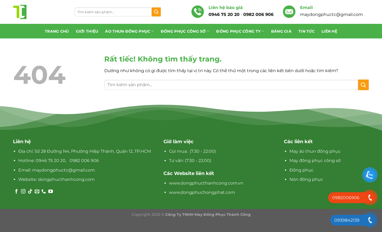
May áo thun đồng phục (315, 151)
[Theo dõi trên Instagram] (23, 191)
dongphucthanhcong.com (66, 179)
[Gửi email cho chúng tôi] (37, 191)
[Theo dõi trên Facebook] (16, 191)
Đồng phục (301, 170)
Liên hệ (329, 31)
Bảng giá (281, 31)
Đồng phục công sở (185, 31)
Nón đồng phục (306, 179)
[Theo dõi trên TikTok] (30, 191)
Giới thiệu (87, 31)
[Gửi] (156, 11)
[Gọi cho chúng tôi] (43, 191)
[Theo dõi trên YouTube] (50, 191)
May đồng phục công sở (315, 160)
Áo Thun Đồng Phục (129, 31)
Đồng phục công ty (240, 31)
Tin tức (306, 31)
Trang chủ (57, 31)
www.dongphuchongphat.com (202, 192)
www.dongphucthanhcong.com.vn (206, 183)
